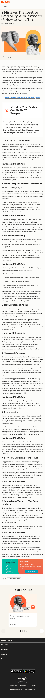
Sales (5, 6)
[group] (22, 610)
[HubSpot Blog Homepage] (5, 2)
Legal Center (13, 686)
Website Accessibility (16, 689)
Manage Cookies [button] (30, 689)
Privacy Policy (24, 686)
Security (33, 686)
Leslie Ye (11, 23)
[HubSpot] (22, 678)
